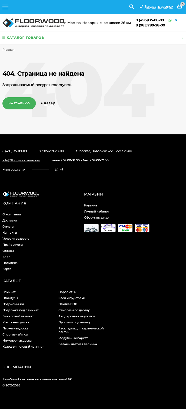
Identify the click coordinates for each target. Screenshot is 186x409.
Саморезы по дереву (74, 310)
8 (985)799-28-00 (150, 25)
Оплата (8, 226)
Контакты (9, 232)
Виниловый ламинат (18, 316)
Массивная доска (15, 322)
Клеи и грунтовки (71, 298)
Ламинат (9, 292)
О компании (11, 214)
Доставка (9, 220)
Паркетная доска (15, 328)
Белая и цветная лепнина (77, 344)
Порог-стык (67, 292)
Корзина (90, 205)
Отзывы (8, 251)
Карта (6, 269)
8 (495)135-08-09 (150, 20)
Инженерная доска (16, 340)
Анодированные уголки (76, 316)
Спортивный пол (15, 334)
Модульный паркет (73, 338)
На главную (19, 103)
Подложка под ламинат (20, 310)
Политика (9, 263)
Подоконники (13, 304)
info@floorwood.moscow (21, 160)
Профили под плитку (74, 322)
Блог (6, 257)
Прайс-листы (12, 244)
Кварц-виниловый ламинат (23, 346)
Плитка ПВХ (67, 304)
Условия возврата (15, 238)
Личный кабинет (96, 211)
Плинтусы (10, 298)
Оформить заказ (96, 217)
